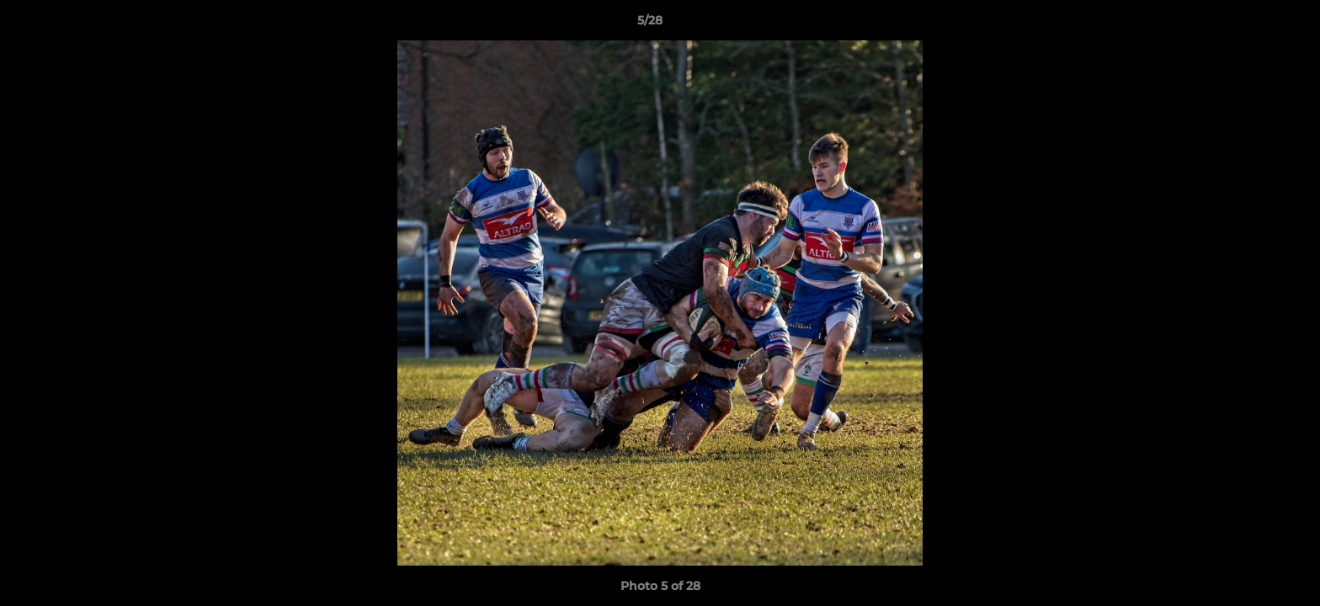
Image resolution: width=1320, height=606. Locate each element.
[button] (1249, 24)
